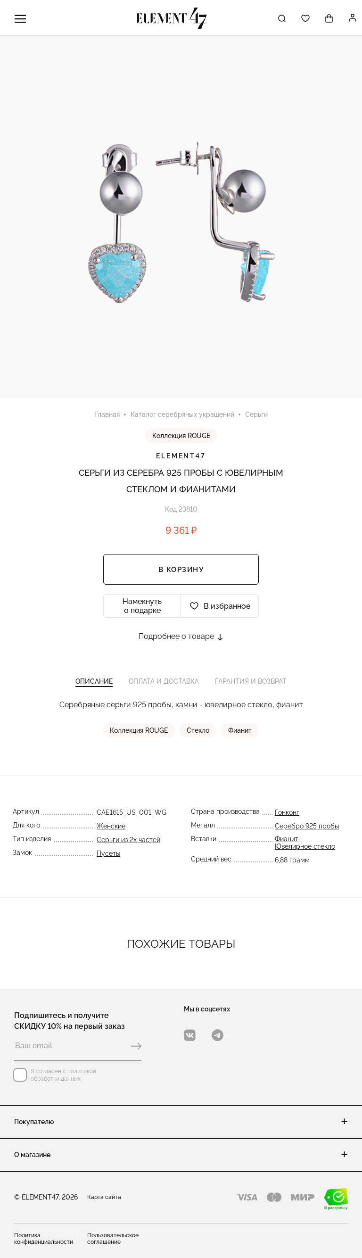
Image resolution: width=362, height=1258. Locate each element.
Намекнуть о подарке (142, 606)
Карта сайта (104, 1197)
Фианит (240, 732)
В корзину (181, 570)
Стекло (198, 732)
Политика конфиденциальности (43, 1238)
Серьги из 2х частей (128, 841)
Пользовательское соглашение (113, 1238)
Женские (111, 827)
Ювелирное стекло (305, 848)
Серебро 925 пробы (307, 827)
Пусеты (108, 855)
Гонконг (287, 814)
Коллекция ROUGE (181, 436)
